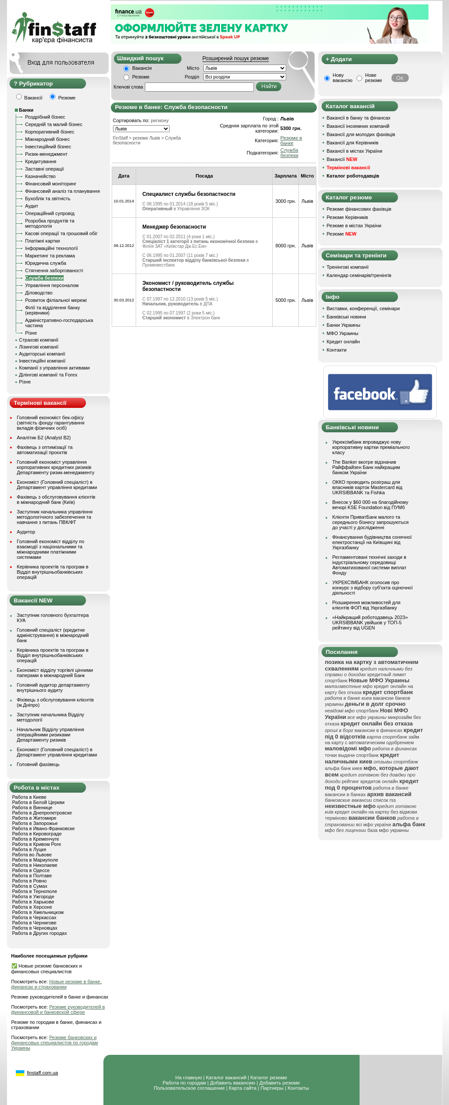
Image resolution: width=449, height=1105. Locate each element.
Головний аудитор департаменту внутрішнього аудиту (53, 687)
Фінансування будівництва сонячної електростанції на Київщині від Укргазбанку (372, 542)
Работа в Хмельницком (38, 912)
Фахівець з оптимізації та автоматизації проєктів (45, 450)
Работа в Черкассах (34, 917)
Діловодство (39, 292)
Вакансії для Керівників (353, 142)
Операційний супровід (50, 213)
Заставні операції (44, 168)
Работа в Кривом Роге (36, 844)
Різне (31, 332)
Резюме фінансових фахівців (359, 209)
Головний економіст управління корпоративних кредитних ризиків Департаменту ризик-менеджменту (56, 467)
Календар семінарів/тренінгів (359, 275)
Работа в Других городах (39, 933)
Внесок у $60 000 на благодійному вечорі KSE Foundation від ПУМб (370, 504)
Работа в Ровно (29, 880)
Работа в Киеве (29, 797)
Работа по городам (184, 1082)
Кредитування (41, 161)
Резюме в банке (291, 140)
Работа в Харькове (33, 901)
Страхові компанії (38, 339)
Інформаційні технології (51, 248)
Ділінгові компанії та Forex (48, 374)
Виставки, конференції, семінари (363, 308)
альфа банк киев (344, 768)
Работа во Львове (32, 854)
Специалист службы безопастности (188, 194)
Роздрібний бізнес (45, 117)
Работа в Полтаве (32, 875)
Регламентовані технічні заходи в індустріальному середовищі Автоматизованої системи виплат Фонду (369, 564)
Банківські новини (346, 316)
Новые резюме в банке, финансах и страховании (56, 984)
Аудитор (26, 531)
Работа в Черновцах (35, 928)
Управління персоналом (52, 285)
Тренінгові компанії (348, 267)
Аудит (31, 206)
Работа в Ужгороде (33, 896)
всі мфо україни (373, 824)
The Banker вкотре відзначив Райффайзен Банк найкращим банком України (366, 467)
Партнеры (272, 1088)
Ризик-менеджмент (46, 154)
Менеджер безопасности (174, 227)
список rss (384, 800)
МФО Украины (343, 333)
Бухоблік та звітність (48, 198)
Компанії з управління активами (54, 367)
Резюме (141, 76)
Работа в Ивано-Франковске (43, 828)
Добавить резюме (279, 1082)
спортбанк (367, 710)
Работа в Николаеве (35, 865)
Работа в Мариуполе (35, 859)
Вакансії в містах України (355, 151)
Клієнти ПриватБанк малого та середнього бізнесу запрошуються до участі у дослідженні (370, 522)
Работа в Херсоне (32, 907)
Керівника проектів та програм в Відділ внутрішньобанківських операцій (53, 572)
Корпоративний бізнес (50, 131)
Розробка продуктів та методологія (50, 223)
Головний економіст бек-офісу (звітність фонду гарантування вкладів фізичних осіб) (51, 423)
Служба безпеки (44, 278)
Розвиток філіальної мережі (56, 300)
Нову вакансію (343, 77)
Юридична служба (45, 263)
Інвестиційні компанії (42, 360)
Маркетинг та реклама (50, 255)
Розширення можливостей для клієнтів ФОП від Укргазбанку (366, 605)
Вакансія (142, 68)
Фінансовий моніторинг (51, 183)
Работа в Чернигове (34, 922)
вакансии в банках (345, 794)
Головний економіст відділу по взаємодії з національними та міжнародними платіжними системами (51, 549)
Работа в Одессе (31, 870)
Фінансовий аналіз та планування (62, 191)
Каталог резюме (268, 1077)
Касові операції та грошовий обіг (61, 233)
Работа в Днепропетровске (42, 812)
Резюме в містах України (354, 225)
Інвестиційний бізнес (48, 146)
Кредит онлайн (343, 341)
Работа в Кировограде (37, 833)
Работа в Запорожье (35, 823)
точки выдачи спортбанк (352, 755)
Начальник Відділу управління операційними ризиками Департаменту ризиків (50, 734)
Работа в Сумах (30, 886)
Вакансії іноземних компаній (358, 126)
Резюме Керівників (347, 217)
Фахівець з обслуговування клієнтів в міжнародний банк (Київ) (56, 499)
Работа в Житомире (34, 818)
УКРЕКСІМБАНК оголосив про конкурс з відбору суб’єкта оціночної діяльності (372, 587)
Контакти (337, 349)
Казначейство (40, 176)
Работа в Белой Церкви (38, 802)
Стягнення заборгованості (54, 270)
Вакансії (342, 159)
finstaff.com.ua (42, 1072)
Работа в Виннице (32, 807)
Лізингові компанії (38, 346)
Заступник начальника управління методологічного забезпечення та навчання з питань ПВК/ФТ (55, 517)
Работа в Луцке (29, 849)
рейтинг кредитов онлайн (370, 781)
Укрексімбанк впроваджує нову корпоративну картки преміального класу (371, 447)
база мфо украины (388, 830)
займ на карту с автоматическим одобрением (372, 739)
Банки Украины (343, 325)
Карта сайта (243, 1088)
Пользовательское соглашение (189, 1088)
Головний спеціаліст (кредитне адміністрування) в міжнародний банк (53, 635)
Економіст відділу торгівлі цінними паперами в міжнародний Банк (55, 672)
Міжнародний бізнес (47, 139)
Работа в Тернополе (34, 891)
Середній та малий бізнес (53, 124)
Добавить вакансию (232, 1082)
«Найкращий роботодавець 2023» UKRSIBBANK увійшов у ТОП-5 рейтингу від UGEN (370, 622)
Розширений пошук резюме (235, 58)
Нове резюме (373, 77)
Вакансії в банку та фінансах (359, 117)
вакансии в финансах (378, 730)
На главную (188, 1077)
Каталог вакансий (226, 1077)
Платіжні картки (42, 240)
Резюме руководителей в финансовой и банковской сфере (58, 1009)
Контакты (298, 1088)
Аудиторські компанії (42, 353)
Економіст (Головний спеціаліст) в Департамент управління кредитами (57, 484)
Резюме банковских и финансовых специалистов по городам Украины (54, 1042)
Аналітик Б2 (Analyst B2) (44, 437)
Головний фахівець (38, 764)
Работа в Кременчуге (35, 839)
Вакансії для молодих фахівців (361, 134)
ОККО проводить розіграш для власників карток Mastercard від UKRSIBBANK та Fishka (367, 487)
